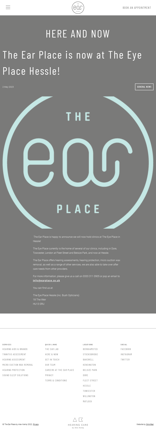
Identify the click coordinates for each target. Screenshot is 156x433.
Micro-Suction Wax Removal (17, 364)
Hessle (87, 385)
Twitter (125, 359)
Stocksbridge (90, 354)
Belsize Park (90, 369)
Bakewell (88, 359)
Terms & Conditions (56, 380)
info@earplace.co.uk (46, 280)
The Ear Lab (52, 349)
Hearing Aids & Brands (15, 349)
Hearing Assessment (13, 359)
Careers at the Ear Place (59, 369)
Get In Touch (52, 359)
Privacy (49, 375)
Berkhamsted (90, 349)
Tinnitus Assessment (14, 354)
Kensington (89, 364)
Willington (89, 396)
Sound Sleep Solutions (15, 375)
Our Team (50, 364)
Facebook (126, 349)
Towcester (89, 390)
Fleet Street (90, 380)
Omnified (150, 424)
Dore (85, 375)
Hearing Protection (13, 369)
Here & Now (51, 354)
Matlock (87, 401)
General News (144, 86)
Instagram (126, 354)
